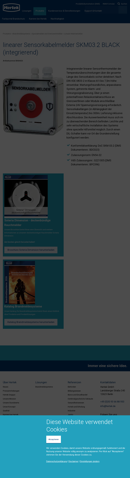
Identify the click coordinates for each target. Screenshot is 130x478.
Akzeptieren (53, 439)
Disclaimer (73, 461)
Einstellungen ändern (89, 461)
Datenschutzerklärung (56, 461)
